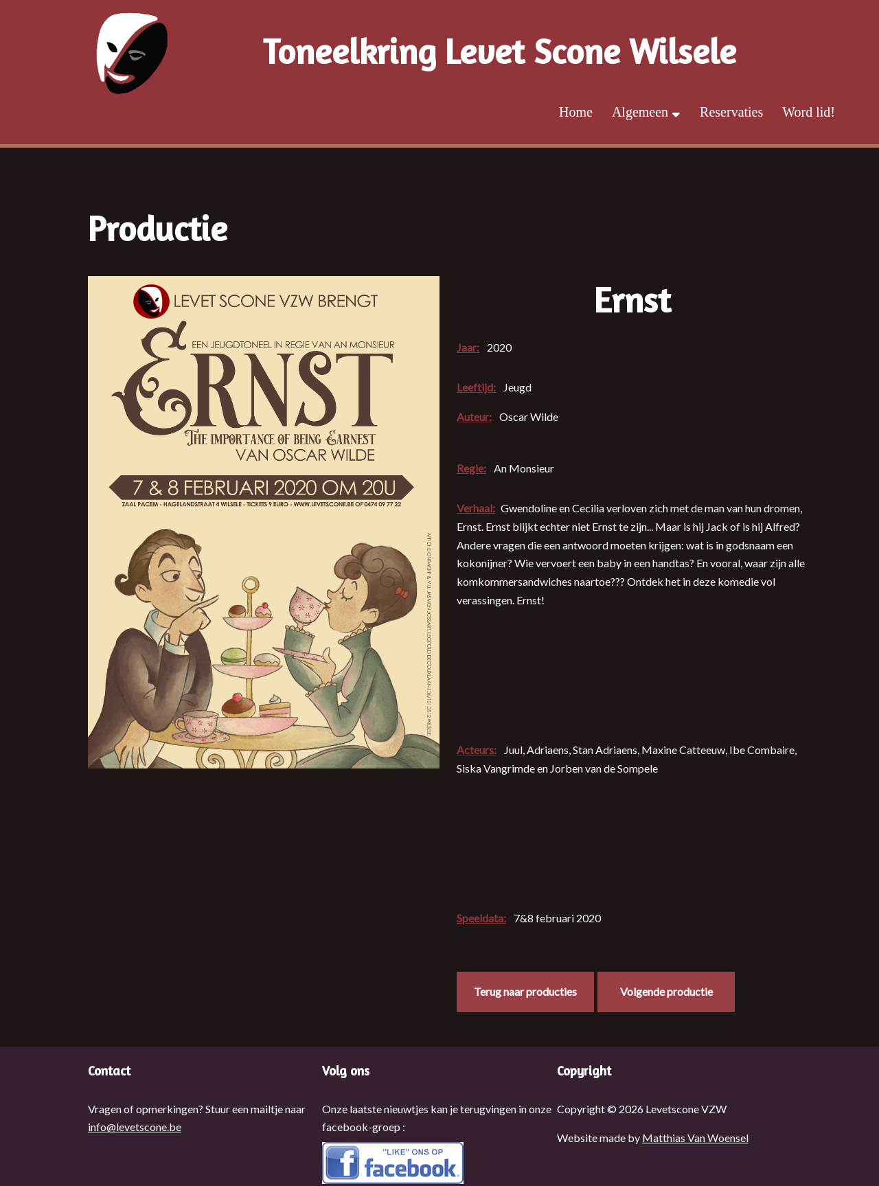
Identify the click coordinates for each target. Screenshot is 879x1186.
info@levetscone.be (134, 1126)
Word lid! (808, 111)
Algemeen (646, 111)
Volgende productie (666, 991)
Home (576, 111)
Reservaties (731, 111)
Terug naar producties (525, 991)
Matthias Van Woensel (695, 1137)
